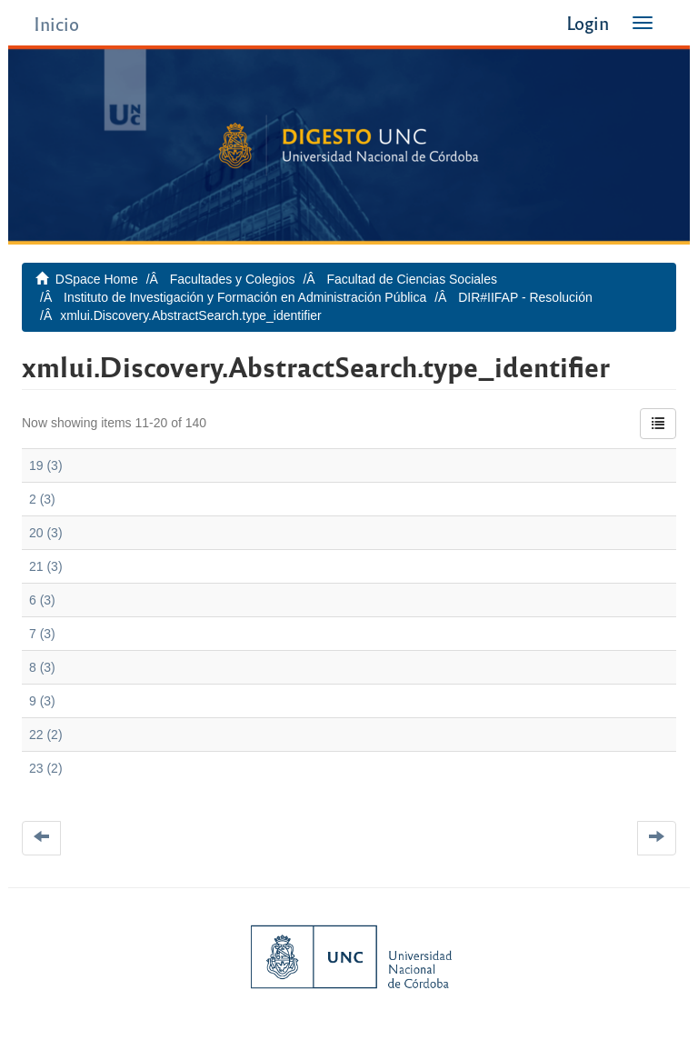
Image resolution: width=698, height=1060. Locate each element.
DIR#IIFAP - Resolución (525, 297)
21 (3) (46, 566)
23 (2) (46, 768)
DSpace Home (96, 279)
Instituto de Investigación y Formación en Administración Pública (245, 297)
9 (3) (42, 701)
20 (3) (46, 532)
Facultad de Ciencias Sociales (411, 279)
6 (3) (42, 600)
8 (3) (42, 667)
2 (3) (42, 499)
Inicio (56, 23)
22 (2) (46, 734)
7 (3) (42, 633)
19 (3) (46, 465)
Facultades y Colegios (232, 279)
